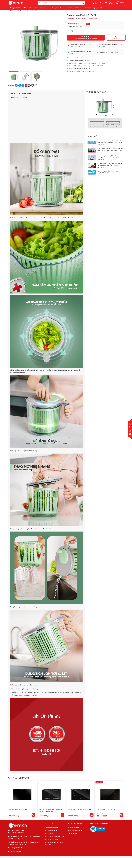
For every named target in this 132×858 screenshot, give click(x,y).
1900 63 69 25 (21, 848)
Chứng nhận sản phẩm (74, 831)
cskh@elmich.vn (18, 851)
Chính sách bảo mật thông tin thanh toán (53, 843)
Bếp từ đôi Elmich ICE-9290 (106, 809)
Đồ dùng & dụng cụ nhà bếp (94, 8)
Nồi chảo (28, 8)
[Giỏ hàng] (120, 3)
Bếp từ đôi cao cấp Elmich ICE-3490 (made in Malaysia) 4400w (50, 810)
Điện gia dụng (40, 8)
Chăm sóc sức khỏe (73, 8)
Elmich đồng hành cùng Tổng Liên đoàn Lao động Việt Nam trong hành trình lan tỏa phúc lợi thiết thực (110, 157)
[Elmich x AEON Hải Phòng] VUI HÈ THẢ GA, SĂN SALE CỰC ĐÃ (109, 172)
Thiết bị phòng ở (56, 8)
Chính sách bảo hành (50, 831)
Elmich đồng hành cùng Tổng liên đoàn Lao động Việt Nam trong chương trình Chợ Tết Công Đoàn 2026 (109, 142)
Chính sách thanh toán (50, 839)
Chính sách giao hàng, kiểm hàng (54, 836)
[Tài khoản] (109, 3)
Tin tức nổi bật (94, 136)
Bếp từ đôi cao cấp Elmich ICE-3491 (80, 809)
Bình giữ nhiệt (15, 8)
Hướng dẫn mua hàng (50, 828)
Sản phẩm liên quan (18, 778)
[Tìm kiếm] (83, 3)
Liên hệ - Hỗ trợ (72, 834)
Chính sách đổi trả (49, 834)
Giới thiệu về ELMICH (74, 828)
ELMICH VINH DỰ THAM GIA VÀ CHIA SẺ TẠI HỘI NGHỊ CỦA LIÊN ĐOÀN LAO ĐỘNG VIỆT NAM (109, 165)
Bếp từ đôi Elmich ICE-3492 (18, 809)
